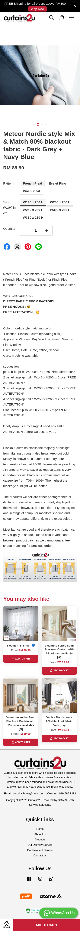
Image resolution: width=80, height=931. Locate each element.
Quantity (9, 228)
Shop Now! (37, 9)
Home (40, 828)
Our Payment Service (40, 850)
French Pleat (32, 183)
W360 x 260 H (33, 217)
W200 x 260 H (60, 202)
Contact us (40, 855)
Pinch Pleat (31, 191)
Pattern (8, 183)
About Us (39, 834)
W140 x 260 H (33, 202)
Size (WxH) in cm (9, 207)
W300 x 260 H (60, 210)
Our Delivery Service (40, 844)
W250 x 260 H (33, 210)
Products (40, 839)
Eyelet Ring (57, 183)
